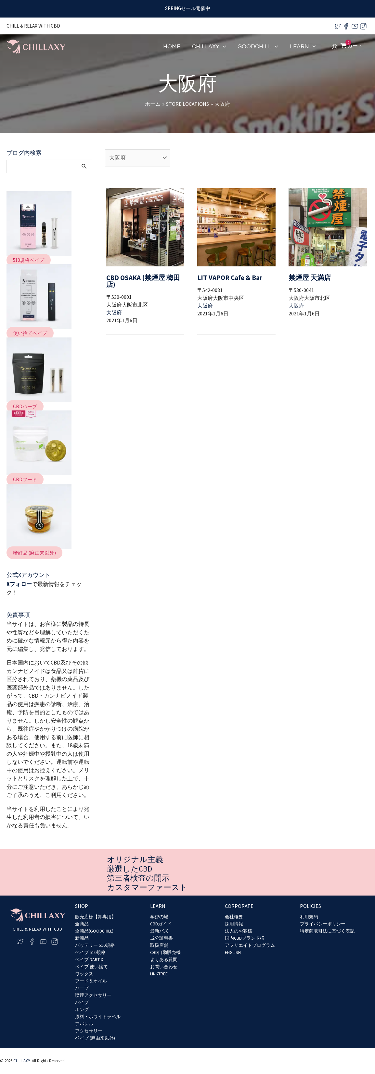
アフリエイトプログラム (250, 945)
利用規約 (309, 917)
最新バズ (159, 931)
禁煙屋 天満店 (307, 277)
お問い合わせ (163, 967)
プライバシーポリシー (322, 924)
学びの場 (159, 917)
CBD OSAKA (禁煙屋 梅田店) (142, 277)
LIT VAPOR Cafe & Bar (225, 277)
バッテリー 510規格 (95, 945)
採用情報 (234, 924)
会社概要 (234, 917)
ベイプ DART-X (89, 959)
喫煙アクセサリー (93, 995)
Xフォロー (19, 584)
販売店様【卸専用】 (95, 917)
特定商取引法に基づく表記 (327, 931)
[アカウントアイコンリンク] (334, 47)
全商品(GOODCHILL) (94, 931)
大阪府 (114, 304)
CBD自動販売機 (165, 952)
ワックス (84, 974)
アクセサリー (88, 1031)
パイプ (82, 1002)
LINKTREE (159, 974)
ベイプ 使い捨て (91, 967)
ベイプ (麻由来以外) (95, 1038)
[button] (28, 260)
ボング (82, 1009)
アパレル (84, 1024)
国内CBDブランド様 (245, 938)
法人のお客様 (238, 931)
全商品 (82, 924)
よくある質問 (163, 959)
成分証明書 (161, 938)
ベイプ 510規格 (90, 952)
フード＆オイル (91, 981)
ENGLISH (233, 952)
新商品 (82, 938)
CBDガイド (161, 924)
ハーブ (82, 988)
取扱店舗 (159, 945)
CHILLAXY (21, 1061)
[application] (222, 46)
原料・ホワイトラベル (98, 1016)
